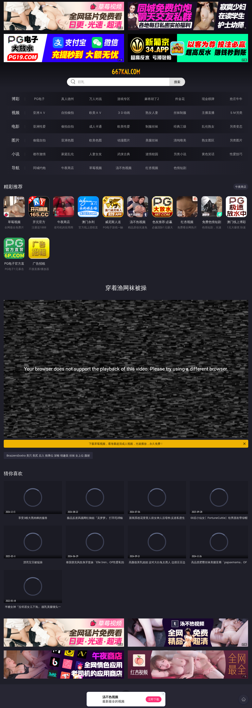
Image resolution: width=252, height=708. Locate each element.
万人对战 (95, 99)
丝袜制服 (180, 112)
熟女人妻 (151, 112)
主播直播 (208, 112)
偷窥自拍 (39, 140)
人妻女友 (95, 154)
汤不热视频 (124, 168)
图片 (15, 140)
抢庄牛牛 (236, 99)
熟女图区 (208, 140)
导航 (15, 167)
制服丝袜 (151, 126)
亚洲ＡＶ (39, 112)
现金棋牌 (208, 99)
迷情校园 (151, 154)
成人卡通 (95, 126)
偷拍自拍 (67, 126)
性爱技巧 (236, 154)
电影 (15, 126)
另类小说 (180, 154)
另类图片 (236, 140)
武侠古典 (123, 154)
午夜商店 (67, 168)
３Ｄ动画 (123, 112)
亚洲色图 (67, 140)
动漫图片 (123, 140)
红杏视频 (151, 168)
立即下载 (153, 699)
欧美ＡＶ (95, 112)
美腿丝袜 (151, 140)
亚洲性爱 (39, 126)
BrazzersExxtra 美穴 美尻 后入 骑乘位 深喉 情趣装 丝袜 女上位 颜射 (48, 455)
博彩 (15, 98)
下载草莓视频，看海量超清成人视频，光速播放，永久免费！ (167, 443)
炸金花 (180, 99)
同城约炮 (39, 168)
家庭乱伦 (67, 154)
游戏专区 (123, 99)
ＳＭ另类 (236, 112)
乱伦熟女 (208, 126)
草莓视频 (95, 168)
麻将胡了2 (152, 99)
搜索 (177, 82)
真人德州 (67, 99)
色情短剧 (180, 168)
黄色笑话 (208, 154)
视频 (15, 112)
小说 (15, 154)
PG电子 (39, 99)
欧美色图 (95, 140)
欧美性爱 (123, 126)
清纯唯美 (180, 140)
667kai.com (126, 72)
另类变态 (236, 126)
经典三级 (180, 126)
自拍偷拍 (67, 112)
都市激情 (39, 154)
